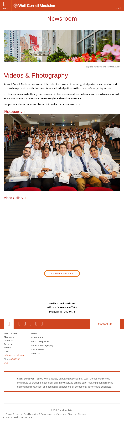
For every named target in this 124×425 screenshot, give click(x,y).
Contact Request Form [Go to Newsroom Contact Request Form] (62, 273)
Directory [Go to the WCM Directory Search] (82, 414)
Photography (13, 111)
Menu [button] (5, 8)
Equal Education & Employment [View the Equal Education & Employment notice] (38, 414)
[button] (118, 5)
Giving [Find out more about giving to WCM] (70, 414)
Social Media (37, 349)
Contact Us (105, 324)
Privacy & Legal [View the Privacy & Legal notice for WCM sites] (13, 414)
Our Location (9, 324)
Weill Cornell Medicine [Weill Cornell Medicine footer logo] (62, 398)
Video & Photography (42, 345)
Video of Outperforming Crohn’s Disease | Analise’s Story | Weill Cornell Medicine (62, 235)
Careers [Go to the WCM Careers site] (60, 414)
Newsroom (62, 18)
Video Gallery (13, 198)
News (34, 333)
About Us (36, 353)
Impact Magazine (40, 341)
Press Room (37, 337)
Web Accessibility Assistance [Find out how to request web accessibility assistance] (19, 417)
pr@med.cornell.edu (14, 355)
